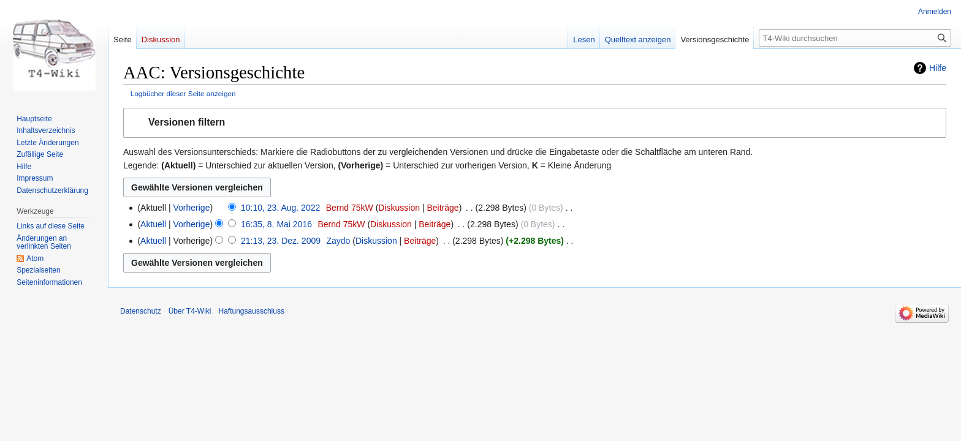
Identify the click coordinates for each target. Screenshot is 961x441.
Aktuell (153, 224)
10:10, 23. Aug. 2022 (280, 208)
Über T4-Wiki (190, 311)
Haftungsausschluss (251, 311)
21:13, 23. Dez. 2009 (281, 241)
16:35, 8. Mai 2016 (276, 224)
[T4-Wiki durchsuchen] (855, 38)
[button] (535, 123)
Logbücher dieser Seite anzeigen (183, 93)
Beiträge (442, 208)
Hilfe (937, 68)
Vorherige (191, 208)
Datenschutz (140, 311)
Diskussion (399, 208)
